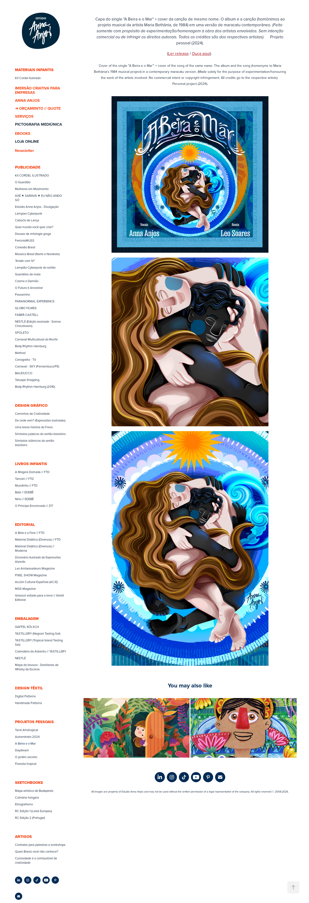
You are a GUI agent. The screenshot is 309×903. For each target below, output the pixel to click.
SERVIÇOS (24, 116)
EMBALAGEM (27, 618)
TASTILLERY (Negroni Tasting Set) (37, 633)
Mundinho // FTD (26, 485)
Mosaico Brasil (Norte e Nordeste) (37, 254)
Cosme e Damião (26, 281)
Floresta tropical (25, 763)
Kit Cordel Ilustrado (28, 78)
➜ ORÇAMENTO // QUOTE (38, 108)
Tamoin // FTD (24, 478)
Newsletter (24, 150)
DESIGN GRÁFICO (31, 405)
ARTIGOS (23, 836)
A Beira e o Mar (25, 743)
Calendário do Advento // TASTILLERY (40, 651)
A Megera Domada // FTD (32, 472)
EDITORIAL (25, 524)
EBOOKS (22, 133)
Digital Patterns (25, 696)
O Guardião (22, 182)
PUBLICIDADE (27, 167)
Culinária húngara (27, 797)
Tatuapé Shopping (27, 380)
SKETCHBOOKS (29, 782)
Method (20, 353)
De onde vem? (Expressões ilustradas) (40, 420)
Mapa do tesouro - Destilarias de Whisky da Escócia (36, 667)
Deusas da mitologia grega (33, 233)
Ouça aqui (201, 53)
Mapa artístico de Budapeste (34, 790)
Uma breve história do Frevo (34, 427)
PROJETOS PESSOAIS (34, 722)
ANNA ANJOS (27, 100)
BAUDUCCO (23, 373)
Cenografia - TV (25, 359)
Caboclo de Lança (27, 220)
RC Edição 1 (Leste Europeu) (33, 811)
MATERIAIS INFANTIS (34, 70)
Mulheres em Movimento (32, 189)
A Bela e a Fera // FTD (29, 532)
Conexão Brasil (25, 247)
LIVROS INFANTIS (31, 464)
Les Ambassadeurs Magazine (35, 568)
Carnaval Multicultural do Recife (36, 339)
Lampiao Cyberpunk (28, 213)
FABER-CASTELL (26, 314)
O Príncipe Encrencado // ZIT (34, 505)
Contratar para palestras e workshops (40, 844)
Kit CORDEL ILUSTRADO (32, 175)
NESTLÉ (20, 658)
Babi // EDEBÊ (24, 492)
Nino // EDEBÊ (24, 499)
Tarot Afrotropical (26, 730)
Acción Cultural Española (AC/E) (36, 582)
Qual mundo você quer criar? (34, 227)
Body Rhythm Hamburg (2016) (35, 386)
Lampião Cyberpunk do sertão (35, 267)
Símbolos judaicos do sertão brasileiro (40, 434)
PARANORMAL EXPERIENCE (34, 301)
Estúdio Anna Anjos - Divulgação (37, 206)
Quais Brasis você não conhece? (36, 851)
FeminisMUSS (24, 240)
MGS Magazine (25, 588)
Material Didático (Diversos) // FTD (38, 539)
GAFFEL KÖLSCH (27, 627)
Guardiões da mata (28, 274)
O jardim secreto (26, 757)
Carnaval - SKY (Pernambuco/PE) (37, 366)
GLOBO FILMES (26, 308)
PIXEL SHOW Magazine (31, 575)
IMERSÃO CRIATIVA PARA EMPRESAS (37, 90)
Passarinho (22, 294)
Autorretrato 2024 (27, 736)
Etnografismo (24, 804)
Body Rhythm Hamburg (30, 346)
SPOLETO (22, 332)
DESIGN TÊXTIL (29, 688)
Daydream (22, 750)
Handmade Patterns (28, 703)
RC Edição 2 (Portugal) (30, 817)
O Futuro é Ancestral (29, 287)
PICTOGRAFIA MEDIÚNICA (38, 124)
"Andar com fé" (25, 260)
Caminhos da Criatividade (32, 413)
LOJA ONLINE (27, 141)
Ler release (178, 53)
